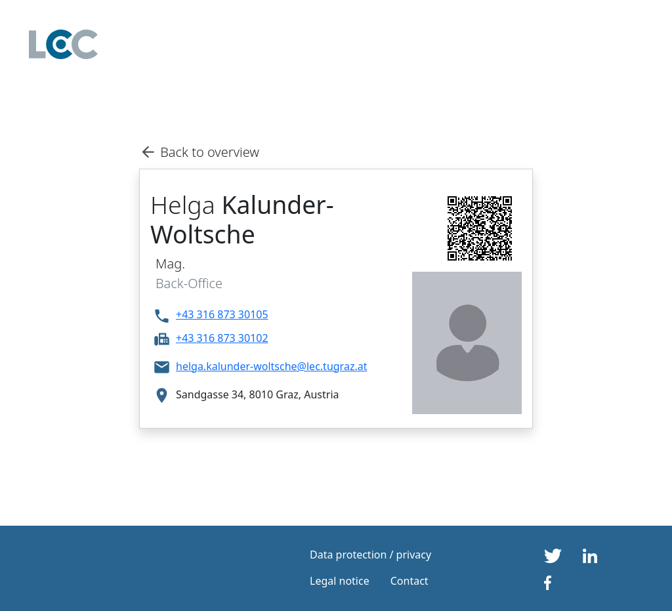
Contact (409, 581)
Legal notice (339, 581)
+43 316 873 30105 (222, 314)
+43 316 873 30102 (222, 338)
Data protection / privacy (370, 554)
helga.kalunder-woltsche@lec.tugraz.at (271, 366)
